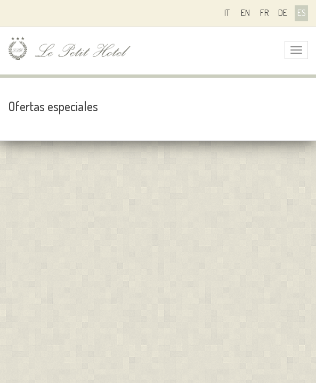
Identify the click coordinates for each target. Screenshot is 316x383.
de (282, 12)
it (227, 12)
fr (264, 12)
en (245, 12)
